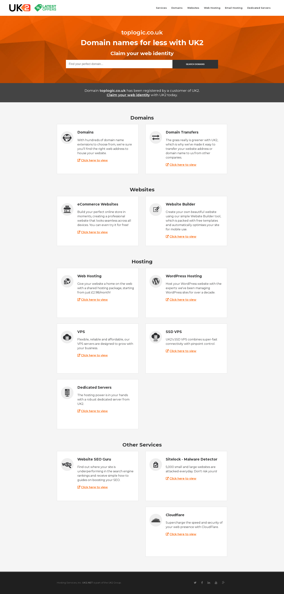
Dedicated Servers (259, 8)
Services (161, 8)
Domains (177, 8)
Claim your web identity (128, 95)
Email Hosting (234, 8)
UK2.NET (87, 582)
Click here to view (94, 160)
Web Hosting (212, 8)
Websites (193, 8)
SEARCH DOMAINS (195, 64)
